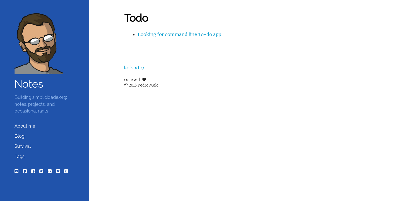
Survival (23, 146)
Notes (29, 84)
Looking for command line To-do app (179, 34)
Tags (20, 156)
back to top (134, 67)
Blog (20, 136)
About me (25, 126)
